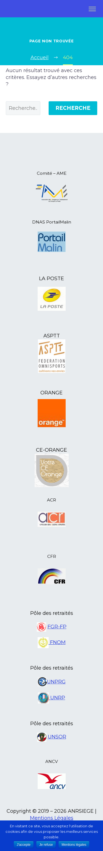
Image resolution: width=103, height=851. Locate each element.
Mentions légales (74, 845)
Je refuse (46, 845)
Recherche (72, 108)
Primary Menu (92, 9)
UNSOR (57, 737)
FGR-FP (57, 627)
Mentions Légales (51, 818)
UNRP (57, 698)
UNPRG (56, 682)
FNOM (57, 642)
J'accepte (23, 845)
